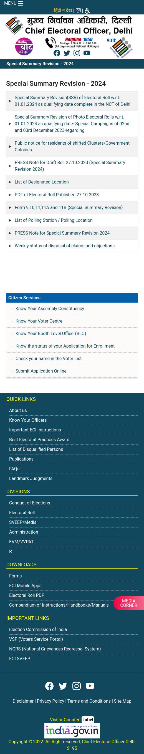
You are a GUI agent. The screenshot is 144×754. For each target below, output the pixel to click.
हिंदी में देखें (63, 10)
